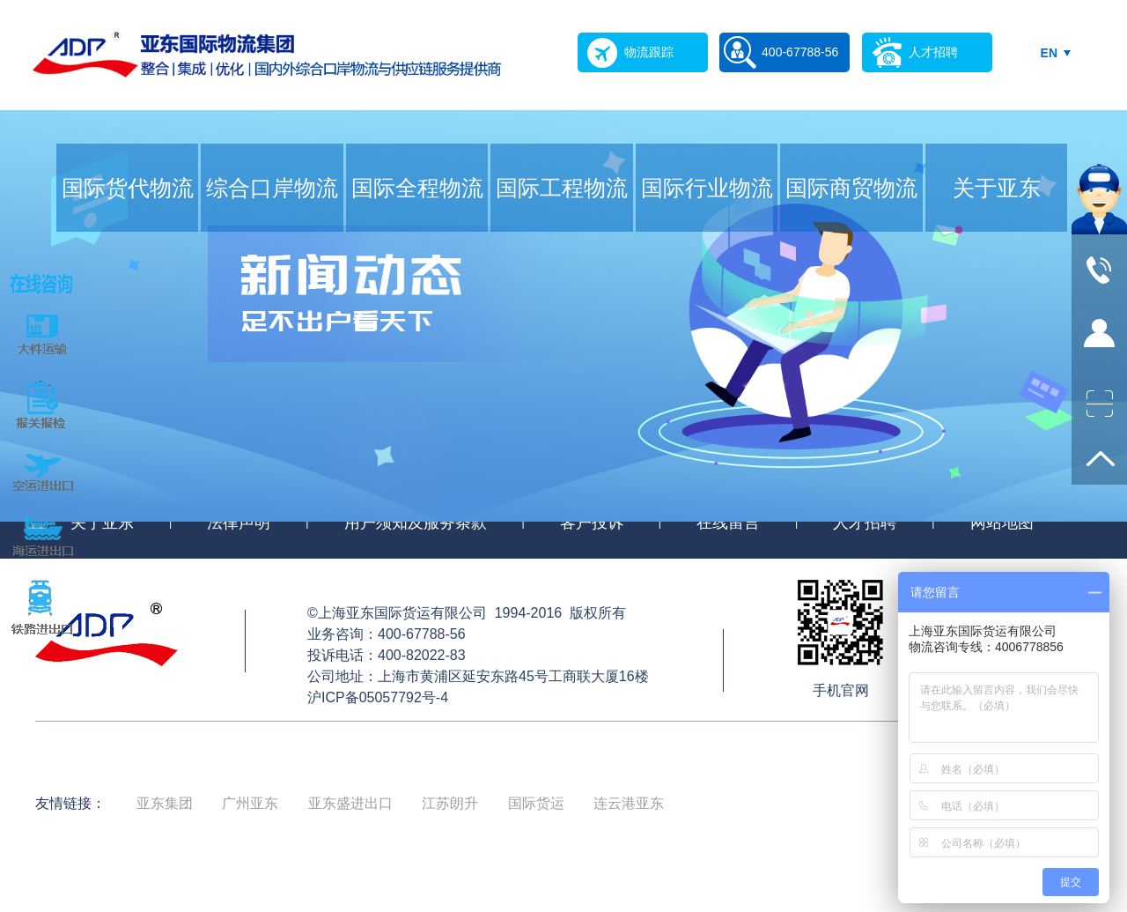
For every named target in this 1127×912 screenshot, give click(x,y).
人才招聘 (864, 522)
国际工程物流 (562, 187)
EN (1049, 53)
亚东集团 (164, 803)
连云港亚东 (628, 803)
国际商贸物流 (851, 187)
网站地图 (1002, 522)
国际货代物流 (128, 187)
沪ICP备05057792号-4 (377, 697)
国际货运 (536, 803)
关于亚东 (997, 187)
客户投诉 (591, 522)
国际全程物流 (417, 187)
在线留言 (728, 522)
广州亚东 (250, 803)
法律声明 (238, 522)
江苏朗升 (450, 803)
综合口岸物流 (272, 187)
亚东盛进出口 (350, 803)
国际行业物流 (707, 187)
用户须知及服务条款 (415, 522)
